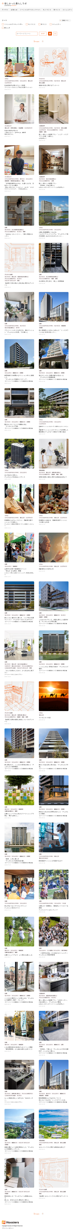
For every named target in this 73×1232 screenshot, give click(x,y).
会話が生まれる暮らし (23, 276)
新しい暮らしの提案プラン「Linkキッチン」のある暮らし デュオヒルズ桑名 (53, 1002)
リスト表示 (55, 33)
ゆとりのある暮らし (51, 178)
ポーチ (17, 327)
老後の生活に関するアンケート (49, 85)
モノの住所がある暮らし (18, 229)
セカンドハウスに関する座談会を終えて (52, 1147)
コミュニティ (56, 24)
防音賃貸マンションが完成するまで (50, 861)
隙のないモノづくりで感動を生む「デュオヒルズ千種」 (18, 426)
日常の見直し (14, 128)
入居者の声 (42, 125)
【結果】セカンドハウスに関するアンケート (53, 1196)
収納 (24, 231)
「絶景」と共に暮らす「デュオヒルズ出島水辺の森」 (18, 860)
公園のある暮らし (9, 811)
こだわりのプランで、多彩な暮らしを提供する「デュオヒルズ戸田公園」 (53, 621)
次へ (42, 41)
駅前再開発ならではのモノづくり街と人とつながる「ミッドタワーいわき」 (53, 1100)
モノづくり (31, 24)
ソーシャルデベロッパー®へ (13, 24)
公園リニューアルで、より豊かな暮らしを (18, 955)
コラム (6, 78)
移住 (40, 1144)
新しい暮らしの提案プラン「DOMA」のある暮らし (51, 185)
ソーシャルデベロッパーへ (30, 9)
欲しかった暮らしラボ (14, 3)
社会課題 (21, 128)
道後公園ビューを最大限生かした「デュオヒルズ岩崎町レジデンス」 (19, 1149)
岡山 (23, 180)
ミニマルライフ (28, 128)
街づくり (44, 24)
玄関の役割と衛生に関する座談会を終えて (53, 477)
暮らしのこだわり (16, 666)
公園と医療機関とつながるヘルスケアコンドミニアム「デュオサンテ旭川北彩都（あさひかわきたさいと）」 (53, 234)
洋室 (18, 280)
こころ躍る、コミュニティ (53, 950)
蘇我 (16, 811)
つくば (64, 903)
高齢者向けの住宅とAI (46, 569)
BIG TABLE (64, 950)
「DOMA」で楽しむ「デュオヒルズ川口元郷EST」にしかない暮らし (54, 1051)
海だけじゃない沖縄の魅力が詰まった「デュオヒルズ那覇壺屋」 (53, 377)
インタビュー (8, 125)
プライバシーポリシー (8, 1228)
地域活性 (7, 180)
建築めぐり (15, 372)
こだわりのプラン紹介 (10, 668)
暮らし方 (7, 28)
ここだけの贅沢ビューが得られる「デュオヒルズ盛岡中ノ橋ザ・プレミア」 (19, 1000)
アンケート (42, 78)
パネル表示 (50, 33)
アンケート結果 (8, 274)
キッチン (19, 231)
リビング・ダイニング (10, 280)
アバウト (5, 9)
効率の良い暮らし (56, 472)
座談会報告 (42, 470)
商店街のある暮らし (15, 180)
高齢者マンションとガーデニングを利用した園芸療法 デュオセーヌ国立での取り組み (54, 430)
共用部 (40, 327)
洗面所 (40, 131)
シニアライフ (8, 82)
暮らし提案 (42, 82)
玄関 (45, 131)
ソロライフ (7, 666)
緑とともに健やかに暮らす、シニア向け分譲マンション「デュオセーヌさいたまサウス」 (19, 619)
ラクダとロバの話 (45, 717)
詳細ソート (65, 20)
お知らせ (14, 9)
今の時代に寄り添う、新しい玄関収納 (51, 281)
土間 (53, 180)
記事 (6, 227)
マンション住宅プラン (52, 130)
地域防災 (15, 566)
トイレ (61, 130)
